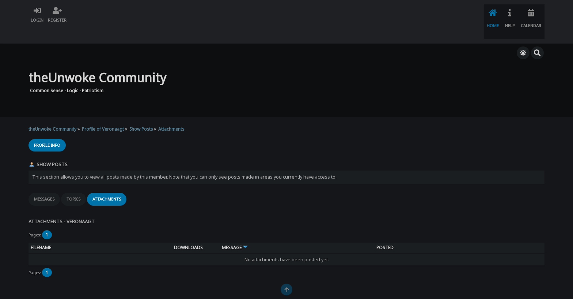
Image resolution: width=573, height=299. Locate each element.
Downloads (188, 230)
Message (235, 230)
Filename (41, 230)
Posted (385, 230)
